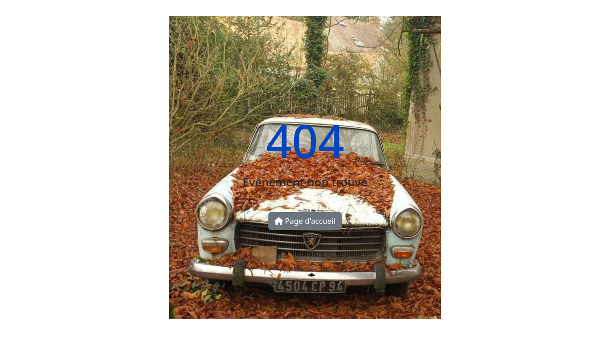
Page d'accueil (305, 221)
